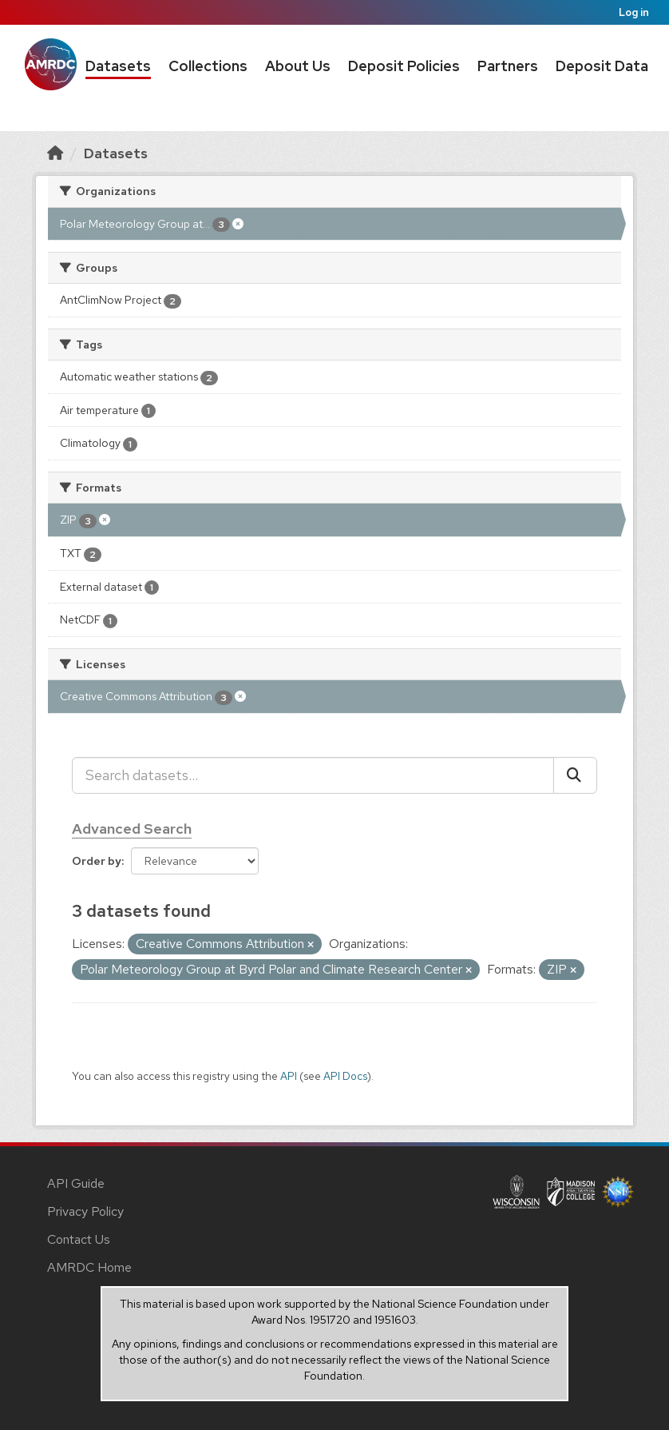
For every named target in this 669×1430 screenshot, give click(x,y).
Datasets (118, 66)
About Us (298, 66)
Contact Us (78, 1239)
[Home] (55, 153)
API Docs (345, 1076)
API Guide (76, 1183)
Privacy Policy (85, 1211)
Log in (634, 12)
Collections (207, 66)
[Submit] (575, 775)
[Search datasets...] (313, 775)
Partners (507, 66)
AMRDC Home (89, 1267)
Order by (96, 861)
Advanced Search (132, 828)
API (288, 1076)
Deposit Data (602, 66)
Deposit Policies (404, 66)
